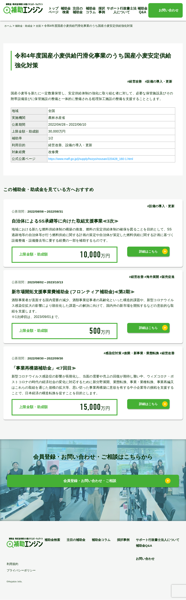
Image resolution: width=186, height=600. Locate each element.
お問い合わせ (169, 10)
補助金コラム (91, 10)
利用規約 (12, 564)
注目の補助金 (78, 10)
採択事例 (101, 10)
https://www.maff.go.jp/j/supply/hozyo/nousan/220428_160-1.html (98, 158)
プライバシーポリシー (21, 570)
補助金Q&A (142, 10)
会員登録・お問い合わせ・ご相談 (90, 482)
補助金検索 (66, 10)
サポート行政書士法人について (121, 10)
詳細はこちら (148, 254)
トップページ (53, 10)
